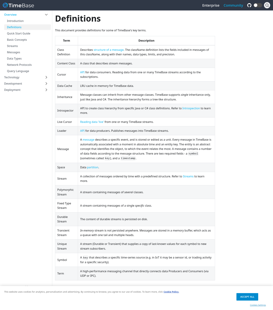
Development (13, 83)
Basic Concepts (17, 40)
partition (92, 167)
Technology (11, 77)
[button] (258, 5)
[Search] (267, 5)
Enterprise (211, 5)
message (88, 140)
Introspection (191, 108)
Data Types (14, 58)
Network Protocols (19, 65)
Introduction (15, 21)
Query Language (18, 71)
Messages (13, 52)
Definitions (14, 27)
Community (233, 5)
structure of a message (109, 50)
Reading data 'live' (92, 122)
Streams (12, 46)
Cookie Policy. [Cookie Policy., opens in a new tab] (171, 293)
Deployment (12, 90)
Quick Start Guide (18, 33)
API (82, 72)
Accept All (247, 298)
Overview (10, 15)
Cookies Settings (258, 306)
